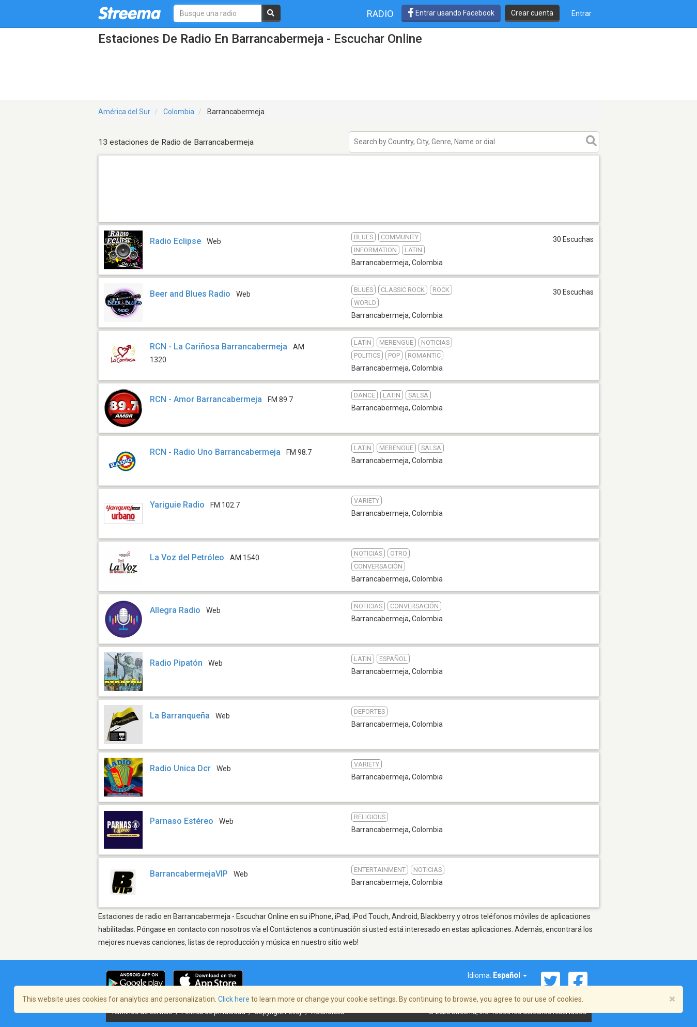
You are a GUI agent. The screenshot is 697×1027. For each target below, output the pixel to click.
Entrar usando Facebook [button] (451, 13)
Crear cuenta (532, 13)
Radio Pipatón (176, 663)
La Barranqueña (180, 716)
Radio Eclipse (175, 241)
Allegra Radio (175, 610)
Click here (234, 999)
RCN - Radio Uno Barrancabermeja (215, 452)
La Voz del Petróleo (187, 557)
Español (510, 975)
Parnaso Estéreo (181, 821)
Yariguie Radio (177, 505)
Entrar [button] (581, 13)
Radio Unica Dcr (180, 768)
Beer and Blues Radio (190, 294)
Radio (380, 13)
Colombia (178, 112)
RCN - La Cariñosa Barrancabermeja (218, 346)
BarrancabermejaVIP (189, 874)
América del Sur (124, 112)
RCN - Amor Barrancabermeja (206, 399)
